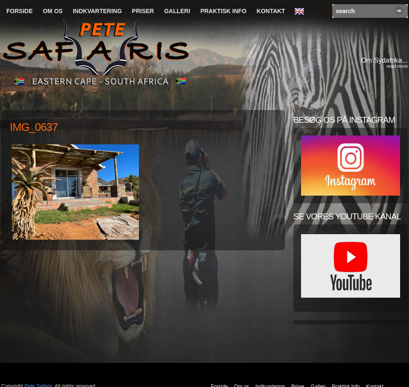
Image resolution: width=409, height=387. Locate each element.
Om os (53, 11)
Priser (143, 11)
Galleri (177, 11)
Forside (19, 11)
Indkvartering (97, 11)
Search (399, 10)
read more (397, 66)
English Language (301, 11)
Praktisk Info (223, 11)
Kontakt (271, 11)
